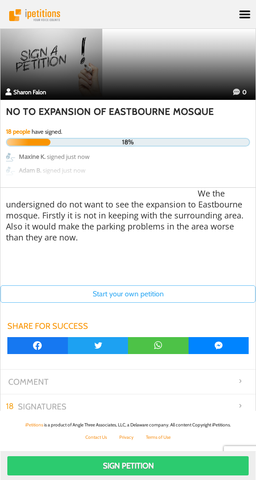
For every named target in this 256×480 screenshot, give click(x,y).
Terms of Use (158, 437)
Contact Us (96, 437)
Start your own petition (128, 293)
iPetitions (128, 15)
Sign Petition (128, 465)
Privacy (126, 437)
